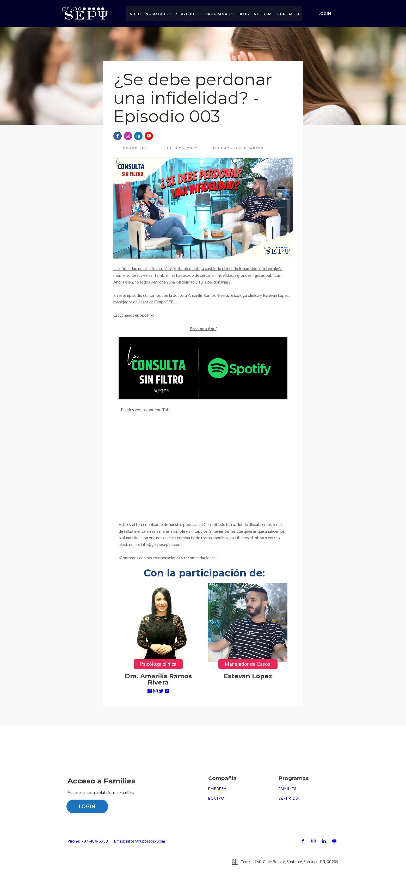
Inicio (134, 14)
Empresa (217, 789)
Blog (243, 14)
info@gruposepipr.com (145, 841)
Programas (219, 14)
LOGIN (324, 13)
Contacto (288, 14)
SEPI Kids (288, 798)
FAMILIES (288, 789)
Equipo (216, 798)
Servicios (188, 14)
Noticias (263, 14)
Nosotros (159, 14)
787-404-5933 (94, 841)
